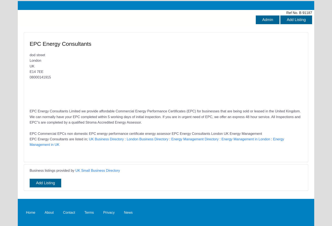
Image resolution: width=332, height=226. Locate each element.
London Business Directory (147, 139)
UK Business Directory (106, 139)
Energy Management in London (245, 139)
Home (30, 212)
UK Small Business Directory (97, 170)
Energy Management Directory (195, 139)
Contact (69, 212)
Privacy (109, 212)
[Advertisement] (232, 71)
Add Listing (296, 20)
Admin (267, 20)
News (128, 212)
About (49, 212)
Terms (89, 212)
